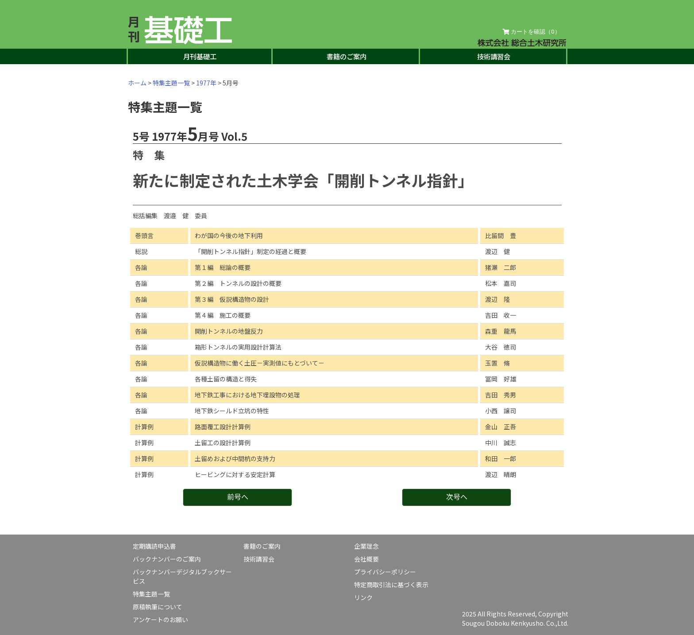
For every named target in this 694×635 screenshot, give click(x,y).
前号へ (237, 496)
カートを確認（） (531, 31)
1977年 (206, 82)
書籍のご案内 (346, 56)
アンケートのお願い (160, 619)
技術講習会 (493, 56)
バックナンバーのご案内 (167, 558)
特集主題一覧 (171, 82)
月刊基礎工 (199, 56)
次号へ (456, 496)
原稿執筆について (157, 606)
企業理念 (366, 546)
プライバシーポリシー (385, 571)
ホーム (137, 82)
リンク (363, 597)
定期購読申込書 (154, 546)
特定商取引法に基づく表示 (391, 584)
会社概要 (366, 558)
